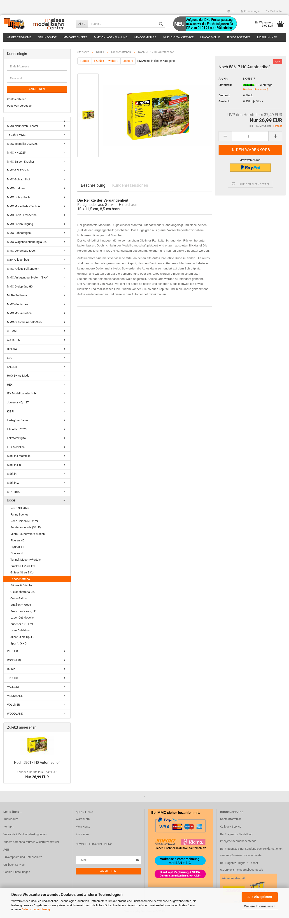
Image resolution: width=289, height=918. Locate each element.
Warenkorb (83, 819)
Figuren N (16, 554)
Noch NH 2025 (19, 509)
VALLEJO (13, 687)
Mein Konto (83, 827)
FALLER (12, 367)
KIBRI (10, 412)
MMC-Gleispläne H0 (20, 287)
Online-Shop (47, 37)
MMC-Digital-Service (178, 37)
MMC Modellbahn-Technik (23, 207)
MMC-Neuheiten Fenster (22, 126)
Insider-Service (238, 37)
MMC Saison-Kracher (20, 162)
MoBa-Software (17, 296)
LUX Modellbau (16, 447)
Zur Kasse (82, 835)
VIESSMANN (15, 696)
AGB (6, 850)
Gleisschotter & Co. (22, 592)
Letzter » (128, 61)
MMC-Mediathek (17, 305)
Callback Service (14, 865)
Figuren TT (17, 547)
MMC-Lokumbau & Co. (21, 251)
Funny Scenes (19, 515)
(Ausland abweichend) (255, 90)
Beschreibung (93, 186)
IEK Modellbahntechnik (21, 394)
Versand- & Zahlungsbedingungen (25, 835)
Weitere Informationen (259, 906)
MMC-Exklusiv (16, 189)
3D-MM (11, 332)
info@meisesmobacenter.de (238, 841)
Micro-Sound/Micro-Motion (27, 534)
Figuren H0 (17, 541)
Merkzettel (274, 11)
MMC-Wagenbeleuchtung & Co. (27, 242)
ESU (9, 358)
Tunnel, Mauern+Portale (25, 560)
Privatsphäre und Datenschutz (22, 858)
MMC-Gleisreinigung (20, 224)
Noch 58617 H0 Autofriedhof (37, 763)
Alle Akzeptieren (259, 897)
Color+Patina (18, 599)
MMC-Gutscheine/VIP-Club (24, 322)
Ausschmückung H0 (23, 612)
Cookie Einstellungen (16, 872)
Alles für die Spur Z (22, 637)
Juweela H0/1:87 (18, 403)
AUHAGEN (13, 340)
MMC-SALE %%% (18, 171)
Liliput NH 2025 (16, 430)
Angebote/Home (19, 37)
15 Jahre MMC (16, 135)
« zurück (98, 61)
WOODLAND (15, 714)
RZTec (11, 670)
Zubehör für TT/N (21, 624)
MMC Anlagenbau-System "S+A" (27, 278)
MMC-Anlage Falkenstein (23, 269)
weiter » (113, 61)
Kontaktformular (230, 819)
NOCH (11, 501)
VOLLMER (13, 705)
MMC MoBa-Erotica (19, 314)
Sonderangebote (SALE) (25, 528)
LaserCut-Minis (20, 631)
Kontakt (8, 827)
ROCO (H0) (14, 661)
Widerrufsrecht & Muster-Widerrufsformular (31, 842)
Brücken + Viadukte (22, 566)
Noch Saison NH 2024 (24, 521)
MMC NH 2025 (16, 153)
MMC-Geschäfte (75, 37)
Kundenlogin (250, 11)
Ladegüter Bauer (17, 421)
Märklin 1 (13, 474)
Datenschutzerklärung (36, 909)
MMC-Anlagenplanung (111, 37)
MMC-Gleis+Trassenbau (22, 216)
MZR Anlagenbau (18, 260)
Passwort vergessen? (21, 106)
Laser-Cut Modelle (22, 618)
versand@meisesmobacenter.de (240, 856)
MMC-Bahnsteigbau (19, 233)
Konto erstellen (16, 100)
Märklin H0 (14, 465)
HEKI (10, 385)
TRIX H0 (12, 678)
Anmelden (37, 90)
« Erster (84, 61)
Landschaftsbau (20, 579)
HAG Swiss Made (18, 376)
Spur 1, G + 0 (18, 644)
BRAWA (12, 349)
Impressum (10, 819)
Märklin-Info (267, 37)
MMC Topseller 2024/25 (22, 144)
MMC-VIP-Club (210, 37)
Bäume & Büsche (21, 586)
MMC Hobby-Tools (18, 198)
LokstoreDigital (16, 439)
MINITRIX (13, 492)
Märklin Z (13, 483)
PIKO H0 (12, 652)
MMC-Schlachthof (18, 180)
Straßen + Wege (20, 605)
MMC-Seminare (145, 37)
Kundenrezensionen (130, 186)
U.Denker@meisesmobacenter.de (241, 870)
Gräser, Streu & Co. (22, 573)
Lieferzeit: (225, 85)
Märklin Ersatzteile (18, 456)
